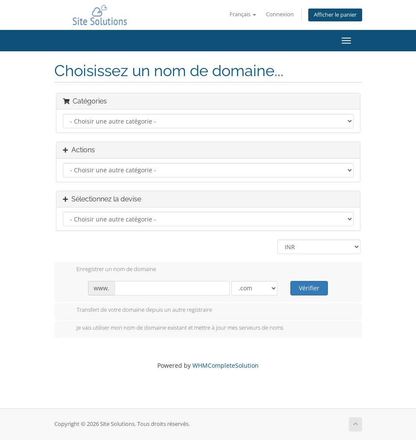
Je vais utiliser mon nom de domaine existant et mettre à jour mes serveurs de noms (173, 328)
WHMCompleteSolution (225, 365)
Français (243, 14)
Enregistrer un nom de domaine (109, 270)
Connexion (280, 14)
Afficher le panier (335, 14)
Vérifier (309, 288)
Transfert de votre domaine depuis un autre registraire (137, 310)
